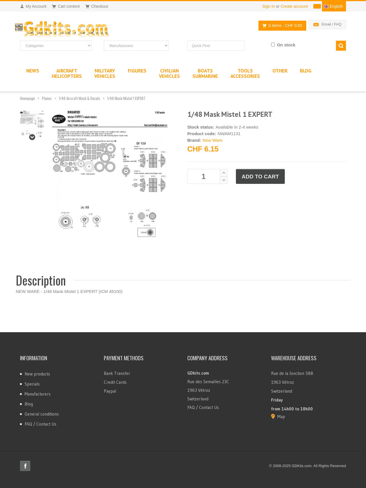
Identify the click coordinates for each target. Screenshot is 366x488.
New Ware (212, 140)
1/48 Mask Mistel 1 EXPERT (126, 98)
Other (279, 71)
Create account (294, 6)
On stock (286, 44)
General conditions (42, 414)
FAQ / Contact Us (40, 424)
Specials (32, 384)
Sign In (268, 6)
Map (281, 416)
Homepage (27, 98)
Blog (29, 404)
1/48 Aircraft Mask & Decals (79, 98)
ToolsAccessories (245, 73)
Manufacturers (38, 394)
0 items (280, 26)
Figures (137, 71)
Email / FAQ (331, 24)
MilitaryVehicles (104, 73)
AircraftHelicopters (67, 73)
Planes (47, 98)
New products (37, 374)
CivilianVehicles (169, 73)
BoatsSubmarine (205, 73)
